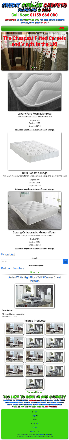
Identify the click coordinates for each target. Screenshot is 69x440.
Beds (34, 420)
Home (34, 412)
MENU (62, 28)
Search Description (35, 265)
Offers (34, 427)
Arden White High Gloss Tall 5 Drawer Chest (34, 277)
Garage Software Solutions (43, 434)
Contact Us (34, 431)
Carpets (35, 416)
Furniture (34, 423)
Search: (34, 258)
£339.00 (34, 281)
